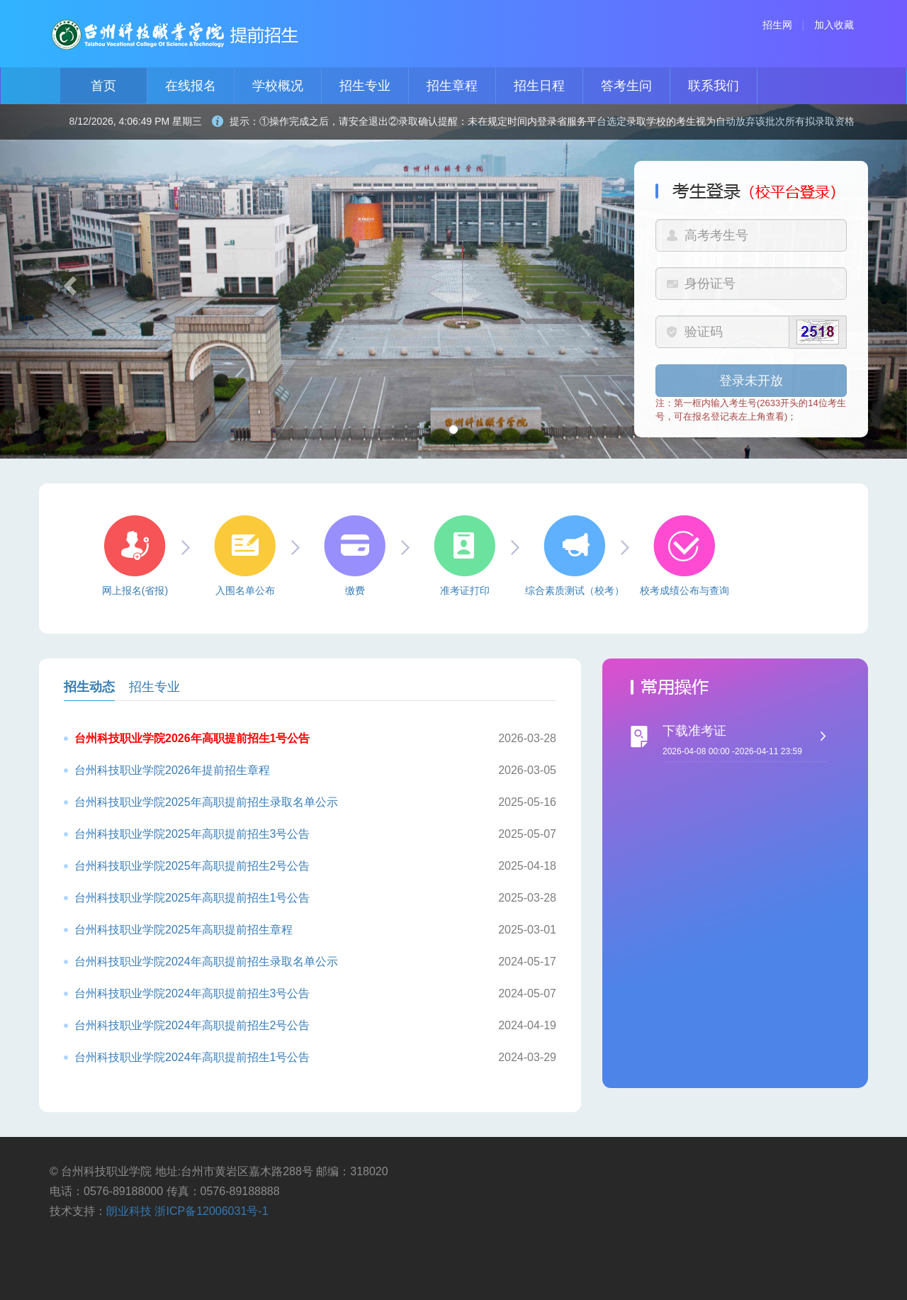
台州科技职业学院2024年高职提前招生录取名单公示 (206, 962)
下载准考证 (751, 743)
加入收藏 (834, 24)
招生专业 (364, 86)
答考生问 (626, 86)
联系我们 (713, 86)
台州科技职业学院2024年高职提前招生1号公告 (192, 1057)
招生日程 (539, 86)
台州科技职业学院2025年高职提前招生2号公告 (192, 866)
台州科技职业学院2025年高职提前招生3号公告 (192, 834)
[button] (68, 281)
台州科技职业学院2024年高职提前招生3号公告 (192, 993)
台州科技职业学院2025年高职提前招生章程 (183, 930)
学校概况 (277, 86)
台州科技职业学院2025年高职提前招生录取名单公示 (206, 802)
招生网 (777, 24)
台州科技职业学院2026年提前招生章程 (172, 770)
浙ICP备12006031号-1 (211, 1211)
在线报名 (190, 86)
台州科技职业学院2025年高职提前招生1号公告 (192, 898)
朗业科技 (129, 1211)
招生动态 (89, 687)
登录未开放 (751, 381)
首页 (103, 86)
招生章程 (452, 86)
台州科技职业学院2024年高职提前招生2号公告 (192, 1025)
